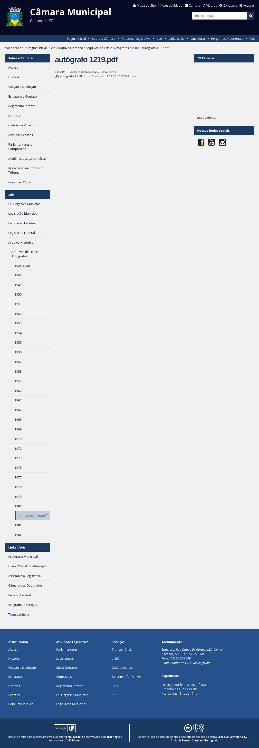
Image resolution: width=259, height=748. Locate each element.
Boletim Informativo (126, 676)
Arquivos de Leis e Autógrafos (107, 48)
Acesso (13, 649)
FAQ (115, 686)
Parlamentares (66, 649)
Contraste (230, 5)
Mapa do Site (146, 5)
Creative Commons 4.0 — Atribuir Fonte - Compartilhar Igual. (211, 738)
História (14, 658)
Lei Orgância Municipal (72, 695)
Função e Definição (22, 667)
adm (63, 71)
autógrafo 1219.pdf (71, 76)
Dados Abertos (122, 667)
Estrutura (15, 676)
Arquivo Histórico (70, 48)
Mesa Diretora (66, 667)
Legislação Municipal (71, 704)
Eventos (14, 695)
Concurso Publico (21, 704)
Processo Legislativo (136, 38)
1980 (135, 48)
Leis (160, 38)
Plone (76, 740)
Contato (195, 5)
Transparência (122, 649)
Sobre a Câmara (103, 38)
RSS (252, 38)
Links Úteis (176, 38)
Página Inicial (76, 38)
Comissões (64, 676)
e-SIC (115, 658)
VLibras (211, 5)
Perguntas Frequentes (227, 38)
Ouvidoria (198, 38)
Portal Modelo (73, 736)
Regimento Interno (70, 686)
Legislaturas (65, 658)
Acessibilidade (172, 5)
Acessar (248, 5)
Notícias (14, 686)
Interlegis (113, 736)
